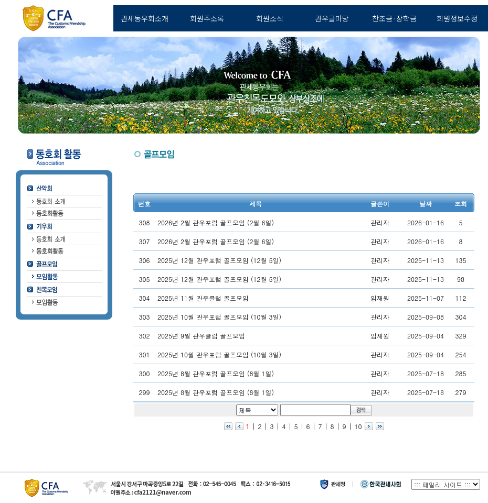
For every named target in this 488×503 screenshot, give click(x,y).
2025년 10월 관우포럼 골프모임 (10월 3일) (219, 316)
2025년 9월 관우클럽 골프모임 (201, 335)
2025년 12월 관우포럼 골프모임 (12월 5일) (219, 260)
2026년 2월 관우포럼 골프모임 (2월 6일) (215, 222)
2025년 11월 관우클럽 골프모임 (203, 297)
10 (358, 426)
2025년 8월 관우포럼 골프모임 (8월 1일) (215, 373)
